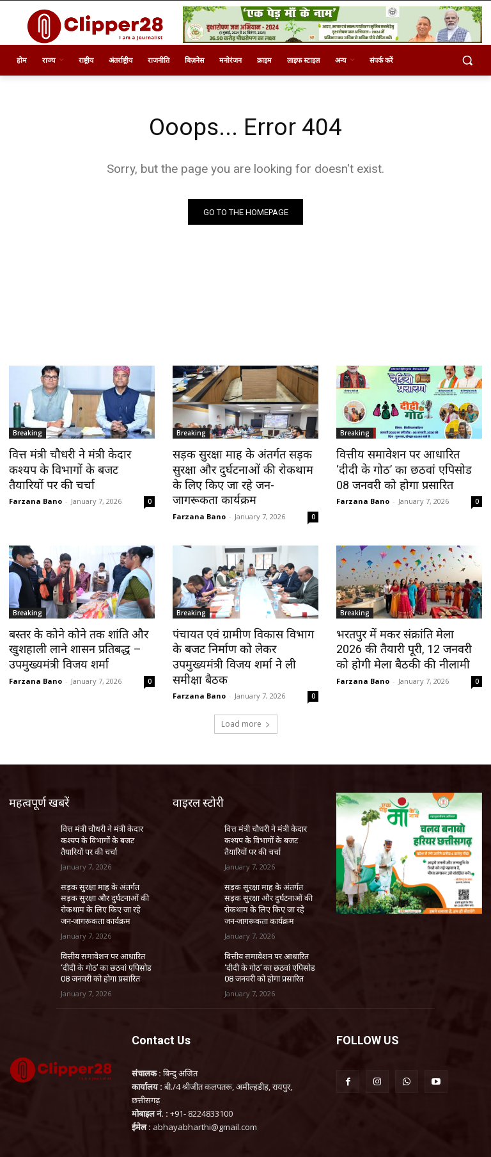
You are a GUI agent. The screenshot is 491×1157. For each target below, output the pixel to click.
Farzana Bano (35, 499)
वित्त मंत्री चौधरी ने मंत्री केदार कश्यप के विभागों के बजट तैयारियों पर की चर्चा (77, 469)
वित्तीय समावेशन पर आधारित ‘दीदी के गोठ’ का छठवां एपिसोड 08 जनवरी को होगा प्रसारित (408, 469)
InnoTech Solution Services (434, 1138)
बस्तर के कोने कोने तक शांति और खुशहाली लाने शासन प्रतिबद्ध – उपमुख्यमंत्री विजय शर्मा (73, 644)
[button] (467, 60)
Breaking (27, 434)
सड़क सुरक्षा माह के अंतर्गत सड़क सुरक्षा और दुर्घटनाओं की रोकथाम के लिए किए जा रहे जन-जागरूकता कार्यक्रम (241, 476)
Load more (245, 703)
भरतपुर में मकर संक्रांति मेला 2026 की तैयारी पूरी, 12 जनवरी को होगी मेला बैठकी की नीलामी (404, 644)
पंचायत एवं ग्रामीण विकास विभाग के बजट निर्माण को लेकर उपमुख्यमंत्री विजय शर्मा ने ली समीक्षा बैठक (242, 644)
